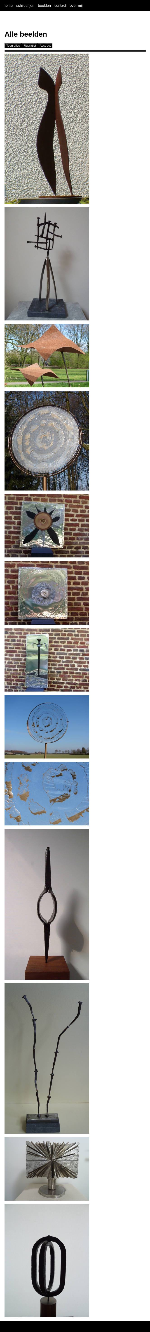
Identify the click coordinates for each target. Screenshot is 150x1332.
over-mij (76, 5)
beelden (44, 5)
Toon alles (13, 45)
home (8, 5)
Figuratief (29, 45)
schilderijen (25, 5)
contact (60, 5)
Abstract (45, 45)
